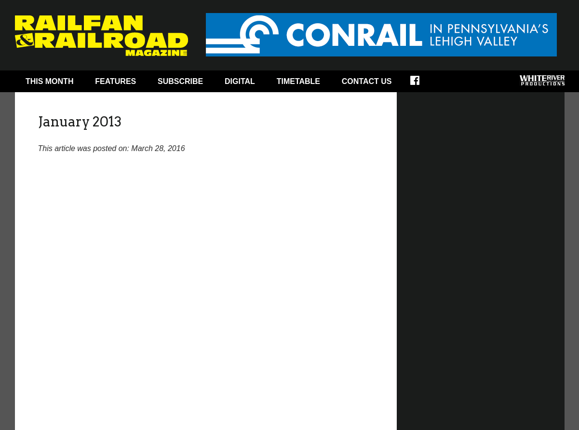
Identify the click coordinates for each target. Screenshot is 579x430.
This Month (50, 81)
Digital (240, 81)
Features (115, 81)
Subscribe (180, 81)
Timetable (298, 81)
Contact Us (367, 81)
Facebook (421, 83)
